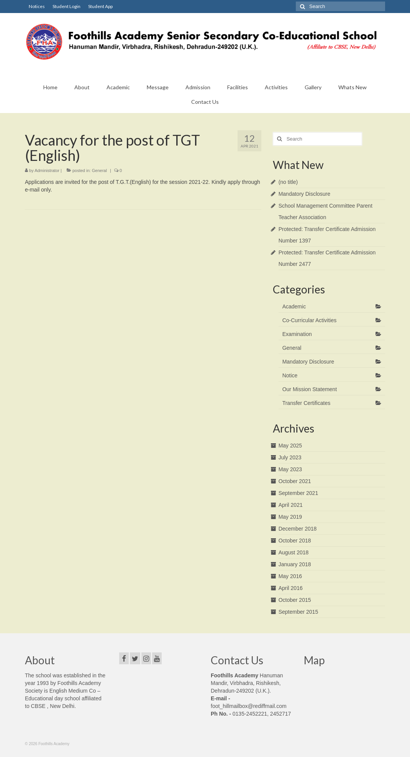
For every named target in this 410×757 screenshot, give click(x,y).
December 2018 (298, 529)
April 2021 (291, 505)
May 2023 (290, 469)
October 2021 (295, 481)
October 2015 (295, 600)
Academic (294, 306)
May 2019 (290, 517)
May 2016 (290, 576)
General (99, 170)
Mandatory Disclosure (304, 194)
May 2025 (290, 445)
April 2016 (291, 588)
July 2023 (290, 457)
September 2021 (298, 493)
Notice (290, 375)
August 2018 (294, 552)
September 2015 (298, 612)
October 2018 (295, 540)
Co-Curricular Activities (309, 320)
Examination (297, 334)
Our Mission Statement (309, 389)
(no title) (288, 182)
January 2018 (295, 564)
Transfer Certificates (306, 403)
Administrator (46, 170)
